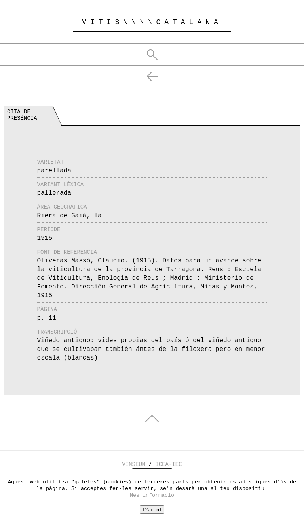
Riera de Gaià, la (69, 215)
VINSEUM (133, 464)
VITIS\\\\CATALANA (152, 22)
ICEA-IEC (168, 464)
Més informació (152, 495)
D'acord (152, 510)
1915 (44, 238)
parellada (54, 170)
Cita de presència (22, 115)
